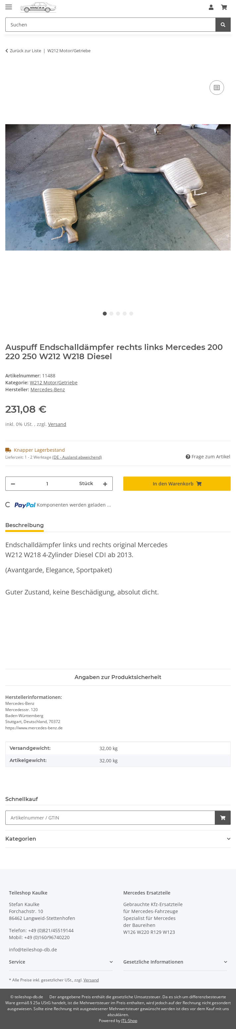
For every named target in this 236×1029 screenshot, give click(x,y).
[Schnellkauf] (110, 818)
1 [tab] (105, 314)
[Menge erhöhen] (105, 483)
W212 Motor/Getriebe (54, 382)
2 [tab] (111, 314)
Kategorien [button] (20, 839)
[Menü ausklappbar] (8, 4)
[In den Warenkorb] (10, 71)
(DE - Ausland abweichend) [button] (77, 457)
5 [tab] (131, 314)
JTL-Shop (129, 1020)
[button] (211, 7)
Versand (57, 424)
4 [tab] (125, 314)
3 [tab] (118, 314)
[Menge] (47, 483)
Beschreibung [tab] (24, 525)
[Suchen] (223, 25)
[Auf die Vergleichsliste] (216, 87)
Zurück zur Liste (25, 51)
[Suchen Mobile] (110, 25)
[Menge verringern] (13, 483)
